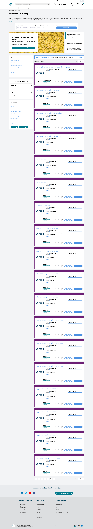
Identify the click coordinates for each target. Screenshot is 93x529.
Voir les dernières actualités (63, 493)
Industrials (12, 72)
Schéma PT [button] (21, 89)
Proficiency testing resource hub (17, 116)
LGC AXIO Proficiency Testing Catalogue (16, 106)
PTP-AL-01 (53, 253)
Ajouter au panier (78, 81)
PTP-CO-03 (53, 276)
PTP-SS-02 (53, 368)
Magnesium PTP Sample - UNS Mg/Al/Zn (50, 113)
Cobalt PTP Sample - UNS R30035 (47, 274)
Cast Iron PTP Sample (43, 205)
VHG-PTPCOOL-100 (55, 69)
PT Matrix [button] (21, 96)
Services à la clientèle (60, 503)
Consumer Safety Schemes (16, 65)
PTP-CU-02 (53, 437)
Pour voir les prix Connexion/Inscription (68, 82)
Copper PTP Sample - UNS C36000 (48, 435)
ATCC (38, 510)
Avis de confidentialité (52, 525)
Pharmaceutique (23, 504)
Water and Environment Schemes (17, 75)
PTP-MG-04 (53, 92)
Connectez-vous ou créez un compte (44, 57)
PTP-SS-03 (53, 345)
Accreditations (13, 121)
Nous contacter (35, 0)
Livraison (57, 509)
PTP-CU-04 (53, 391)
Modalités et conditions (42, 525)
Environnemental (23, 507)
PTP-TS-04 (53, 460)
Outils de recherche (23, 503)
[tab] (21, 85)
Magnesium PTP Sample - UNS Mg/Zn (49, 90)
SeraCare (39, 509)
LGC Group (39, 503)
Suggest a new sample (15, 108)
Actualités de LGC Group (42, 504)
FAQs (11, 123)
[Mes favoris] (78, 4)
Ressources (22, 0)
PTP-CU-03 (53, 414)
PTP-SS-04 (53, 322)
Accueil (11, 10)
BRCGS (38, 512)
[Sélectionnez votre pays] (82, 1)
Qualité (16, 0)
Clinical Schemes (14, 62)
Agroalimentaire (23, 506)
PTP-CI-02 (53, 207)
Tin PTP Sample (41, 159)
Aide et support (28, 0)
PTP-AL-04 (53, 230)
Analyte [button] (21, 92)
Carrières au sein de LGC (41, 506)
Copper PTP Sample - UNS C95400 (48, 389)
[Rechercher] (48, 4)
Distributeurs (58, 507)
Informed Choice (40, 514)
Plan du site (58, 510)
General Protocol (14, 118)
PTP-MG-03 (53, 115)
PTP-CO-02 (53, 299)
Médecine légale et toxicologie (25, 509)
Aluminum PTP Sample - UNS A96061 (49, 251)
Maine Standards (40, 507)
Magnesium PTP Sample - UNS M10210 (49, 136)
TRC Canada (39, 517)
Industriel (21, 510)
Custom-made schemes (15, 111)
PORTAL (14, 127)
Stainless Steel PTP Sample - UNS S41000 (50, 320)
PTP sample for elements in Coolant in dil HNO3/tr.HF (54, 67)
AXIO (50, 70)
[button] (62, 82)
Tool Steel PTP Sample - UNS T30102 (48, 458)
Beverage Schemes (14, 60)
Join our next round (23, 48)
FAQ (56, 506)
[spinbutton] (60, 82)
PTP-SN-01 (53, 184)
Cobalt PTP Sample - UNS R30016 (47, 297)
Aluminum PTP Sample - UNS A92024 (49, 228)
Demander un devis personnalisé (62, 512)
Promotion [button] (21, 85)
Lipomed (39, 518)
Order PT (22, 127)
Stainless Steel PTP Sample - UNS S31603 (50, 366)
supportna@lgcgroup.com (74, 0)
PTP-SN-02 (53, 161)
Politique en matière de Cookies (63, 525)
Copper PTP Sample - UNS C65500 (48, 412)
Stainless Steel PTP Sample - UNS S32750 (50, 343)
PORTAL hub (13, 113)
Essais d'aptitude (23, 512)
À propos (11, 0)
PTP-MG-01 (53, 138)
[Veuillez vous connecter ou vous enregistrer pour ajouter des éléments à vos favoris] (55, 82)
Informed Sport (40, 515)
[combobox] (32, 4)
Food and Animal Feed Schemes (17, 67)
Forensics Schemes (14, 70)
